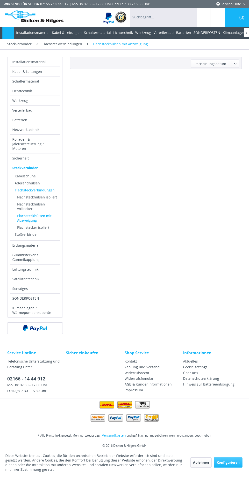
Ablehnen (201, 462)
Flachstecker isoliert (33, 227)
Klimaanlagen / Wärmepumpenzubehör (31, 310)
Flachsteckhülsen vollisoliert (31, 206)
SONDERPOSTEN (25, 298)
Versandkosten (114, 435)
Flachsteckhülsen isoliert (37, 197)
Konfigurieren (228, 462)
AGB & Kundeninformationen (148, 384)
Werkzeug (20, 100)
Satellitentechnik (25, 279)
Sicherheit (20, 158)
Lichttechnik (22, 91)
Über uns (190, 373)
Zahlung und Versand (142, 367)
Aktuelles (190, 361)
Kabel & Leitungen (27, 71)
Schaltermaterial (25, 81)
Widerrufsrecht (137, 373)
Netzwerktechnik (25, 129)
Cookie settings (195, 367)
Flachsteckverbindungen (35, 190)
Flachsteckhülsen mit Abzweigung (34, 218)
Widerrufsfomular (139, 378)
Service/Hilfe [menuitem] (229, 4)
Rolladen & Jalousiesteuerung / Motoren (28, 144)
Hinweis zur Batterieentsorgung (209, 384)
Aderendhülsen (27, 183)
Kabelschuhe (25, 176)
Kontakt (131, 361)
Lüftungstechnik (25, 269)
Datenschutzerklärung (201, 378)
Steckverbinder (25, 168)
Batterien (19, 120)
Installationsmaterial (29, 62)
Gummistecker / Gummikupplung (26, 257)
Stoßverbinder (26, 234)
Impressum (134, 390)
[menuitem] (115, 17)
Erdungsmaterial (25, 245)
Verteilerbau (22, 110)
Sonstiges (20, 288)
